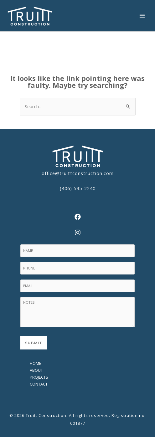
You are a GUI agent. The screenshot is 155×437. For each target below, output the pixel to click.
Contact (39, 384)
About (36, 370)
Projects (39, 377)
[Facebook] (77, 217)
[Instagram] (77, 232)
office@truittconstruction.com (78, 173)
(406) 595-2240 (78, 188)
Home (35, 363)
